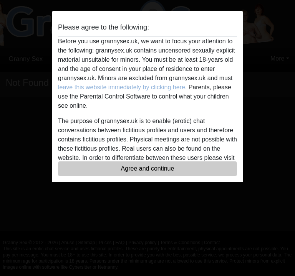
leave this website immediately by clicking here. (122, 87)
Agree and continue (147, 168)
